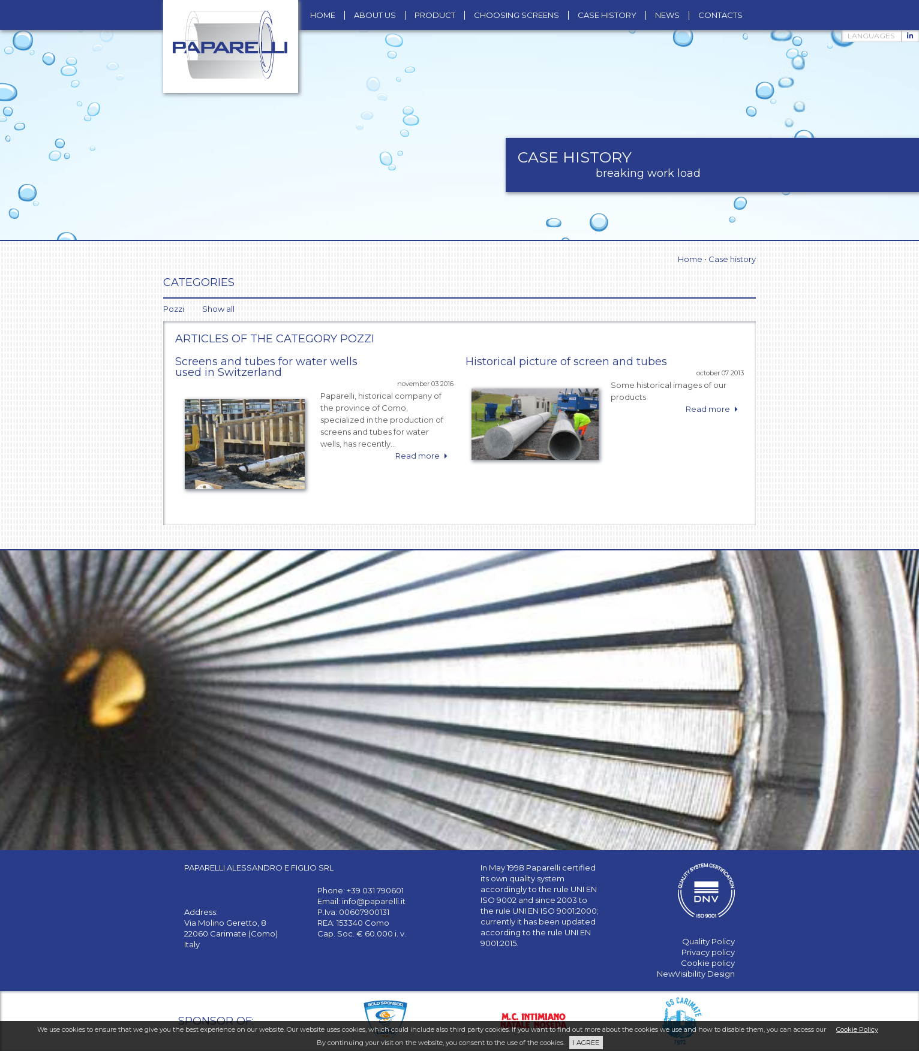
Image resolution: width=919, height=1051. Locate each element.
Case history (732, 259)
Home (690, 259)
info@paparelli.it (374, 901)
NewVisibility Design (696, 973)
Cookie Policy (857, 1029)
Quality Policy (708, 941)
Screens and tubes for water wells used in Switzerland (266, 367)
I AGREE (586, 1042)
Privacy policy (708, 952)
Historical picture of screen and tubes (566, 361)
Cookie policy (708, 963)
